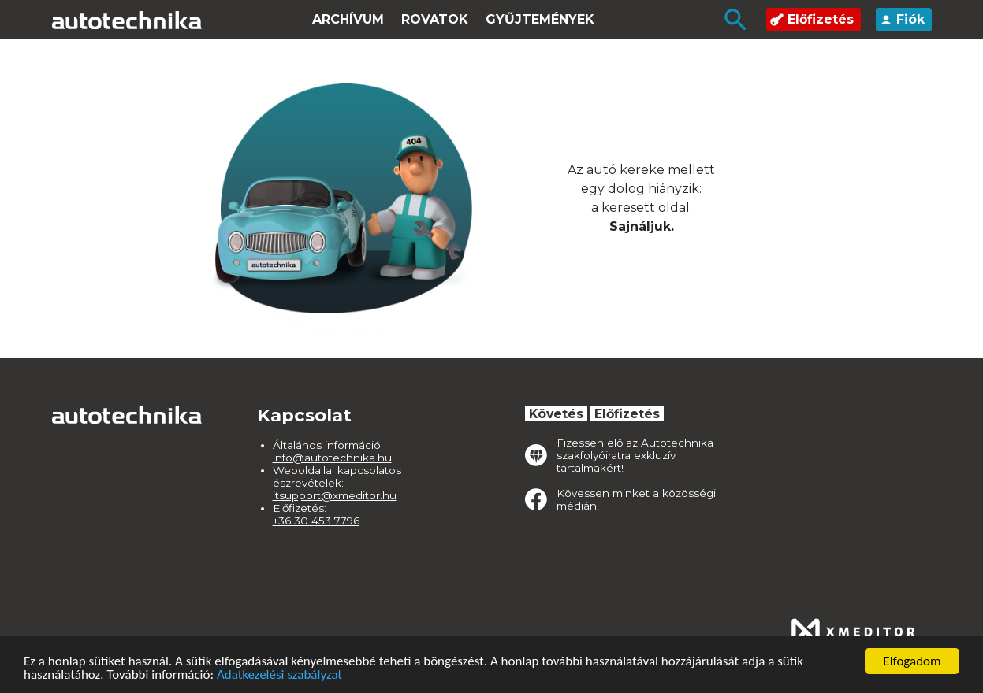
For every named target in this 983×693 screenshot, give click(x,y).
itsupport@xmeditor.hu (335, 495)
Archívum (348, 19)
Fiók (902, 19)
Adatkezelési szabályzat (279, 675)
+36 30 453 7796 (316, 520)
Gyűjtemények (540, 19)
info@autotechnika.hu (332, 457)
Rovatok (434, 19)
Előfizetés (812, 19)
